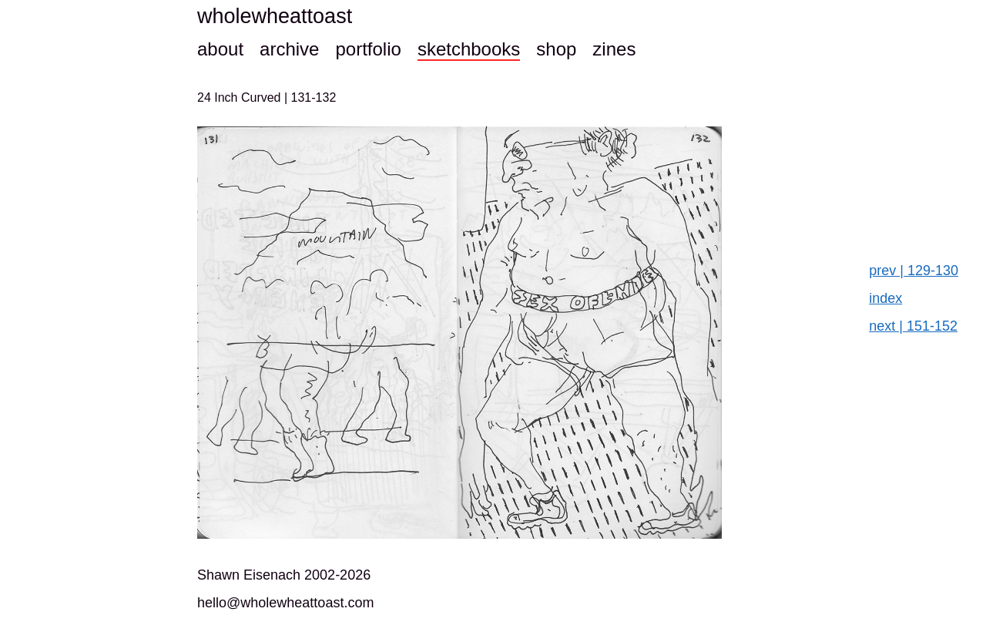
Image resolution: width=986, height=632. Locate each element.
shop (556, 49)
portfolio (368, 49)
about (220, 49)
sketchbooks (469, 49)
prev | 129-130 (913, 270)
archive (289, 49)
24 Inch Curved (240, 97)
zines (614, 49)
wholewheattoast (274, 16)
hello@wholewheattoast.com (285, 602)
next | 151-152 (913, 326)
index (885, 298)
